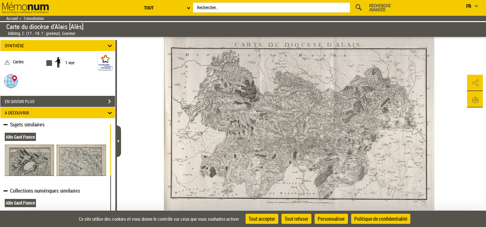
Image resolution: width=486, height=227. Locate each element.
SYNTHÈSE (59, 45)
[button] (11, 81)
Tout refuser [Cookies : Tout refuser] (296, 218)
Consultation (34, 18)
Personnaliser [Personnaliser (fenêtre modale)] (331, 218)
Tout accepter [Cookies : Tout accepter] (262, 218)
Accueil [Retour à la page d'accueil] (12, 18)
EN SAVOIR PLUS (60, 101)
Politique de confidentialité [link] (380, 218)
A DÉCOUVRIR (59, 112)
